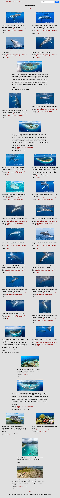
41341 (8, 248)
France (21, 30)
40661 (38, 345)
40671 (23, 462)
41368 (38, 322)
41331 (8, 57)
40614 (18, 148)
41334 (38, 224)
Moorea (8, 30)
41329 (38, 57)
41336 (8, 296)
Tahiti (37, 223)
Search (13, 1)
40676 (18, 87)
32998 (23, 376)
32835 (8, 350)
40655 (38, 33)
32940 (8, 434)
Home (2, 1)
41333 (8, 224)
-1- (28, 8)
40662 (38, 201)
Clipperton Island (40, 175)
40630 (8, 201)
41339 (8, 174)
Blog (10, 1)
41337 (38, 296)
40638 (8, 32)
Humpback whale (10, 28)
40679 (8, 272)
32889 (38, 177)
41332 (38, 272)
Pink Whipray (9, 197)
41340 (8, 318)
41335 (8, 117)
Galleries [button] (18, 1)
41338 (38, 248)
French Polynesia (15, 30)
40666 (18, 407)
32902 (18, 488)
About (6, 1)
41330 (38, 112)
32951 (38, 433)
